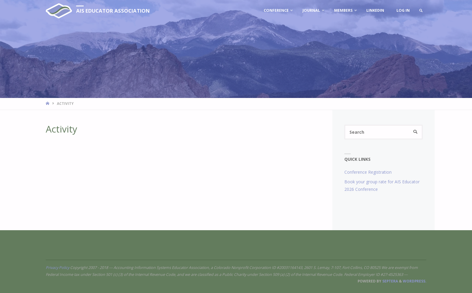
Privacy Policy (57, 267)
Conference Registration (368, 172)
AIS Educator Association (113, 10)
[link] (420, 10)
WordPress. (414, 281)
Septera (389, 281)
